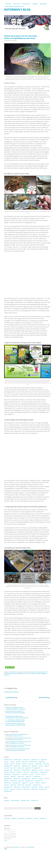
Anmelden (6, 800)
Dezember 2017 (34, 772)
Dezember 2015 (29, 780)
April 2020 (24, 763)
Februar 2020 (38, 763)
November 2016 (8, 778)
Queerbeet (35, 3)
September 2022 (35, 759)
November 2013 (8, 791)
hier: (32, 634)
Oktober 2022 (26, 759)
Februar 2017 (20, 776)
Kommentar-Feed (25, 800)
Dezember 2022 (8, 759)
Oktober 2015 (7, 782)
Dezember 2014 (36, 785)
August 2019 (34, 766)
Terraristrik (32, 673)
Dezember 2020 (33, 761)
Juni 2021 (18, 761)
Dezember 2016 (36, 776)
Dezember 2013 (43, 789)
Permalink (6, 675)
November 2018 (8, 770)
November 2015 (39, 780)
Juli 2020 (6, 763)
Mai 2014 (6, 789)
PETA (45, 672)
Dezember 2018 (36, 768)
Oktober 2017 (7, 774)
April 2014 (12, 789)
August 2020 (42, 761)
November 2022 (17, 759)
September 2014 (26, 787)
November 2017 (44, 772)
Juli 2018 (41, 770)
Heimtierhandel (39, 672)
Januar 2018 (26, 772)
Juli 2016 (41, 778)
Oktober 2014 (17, 787)
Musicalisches (26, 3)
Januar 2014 (34, 789)
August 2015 (25, 782)
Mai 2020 (18, 763)
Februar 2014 (26, 789)
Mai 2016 (6, 780)
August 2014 (34, 787)
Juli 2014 (41, 787)
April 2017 (6, 776)
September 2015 (16, 782)
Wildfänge (44, 673)
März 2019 (13, 768)
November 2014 (8, 787)
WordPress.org (34, 800)
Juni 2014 (47, 787)
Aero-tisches (16, 3)
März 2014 (19, 789)
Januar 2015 (28, 785)
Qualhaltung (11, 673)
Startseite (8, 3)
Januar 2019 (28, 768)
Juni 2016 (47, 778)
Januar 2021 (25, 761)
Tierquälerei (38, 673)
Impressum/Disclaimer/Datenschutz (14, 6)
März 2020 (31, 763)
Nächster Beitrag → (45, 697)
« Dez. (5, 840)
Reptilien (16, 673)
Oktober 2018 (17, 770)
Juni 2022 (12, 761)
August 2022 (44, 759)
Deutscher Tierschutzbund (30, 672)
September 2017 (16, 774)
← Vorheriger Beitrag (10, 697)
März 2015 (13, 785)
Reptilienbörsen (22, 673)
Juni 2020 (12, 763)
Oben (5, 848)
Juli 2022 (6, 761)
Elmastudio (31, 847)
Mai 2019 (47, 766)
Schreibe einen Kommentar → (12, 692)
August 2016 (34, 778)
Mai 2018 (6, 772)
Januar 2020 (46, 763)
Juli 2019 (41, 766)
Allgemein (14, 818)
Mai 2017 (43, 774)
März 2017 (13, 776)
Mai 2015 (43, 782)
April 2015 (6, 785)
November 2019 (8, 766)
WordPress (17, 847)
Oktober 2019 (17, 766)
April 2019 (6, 768)
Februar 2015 (20, 785)
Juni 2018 (47, 770)
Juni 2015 (37, 782)
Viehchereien (43, 3)
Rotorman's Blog (17, 9)
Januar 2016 (21, 780)
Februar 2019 (20, 768)
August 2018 (34, 770)
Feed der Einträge (15, 800)
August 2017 (25, 774)
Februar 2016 (13, 780)
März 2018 (19, 772)
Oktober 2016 (17, 778)
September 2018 (26, 770)
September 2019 (26, 766)
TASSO (27, 673)
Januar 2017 (28, 776)
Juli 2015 (32, 782)
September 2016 (26, 778)
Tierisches (35, 818)
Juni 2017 (37, 774)
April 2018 (12, 772)
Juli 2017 (32, 774)
